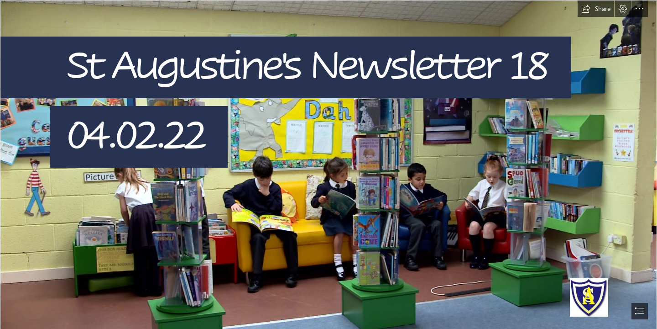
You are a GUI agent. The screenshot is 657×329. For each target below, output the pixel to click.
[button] (596, 8)
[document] (328, 164)
